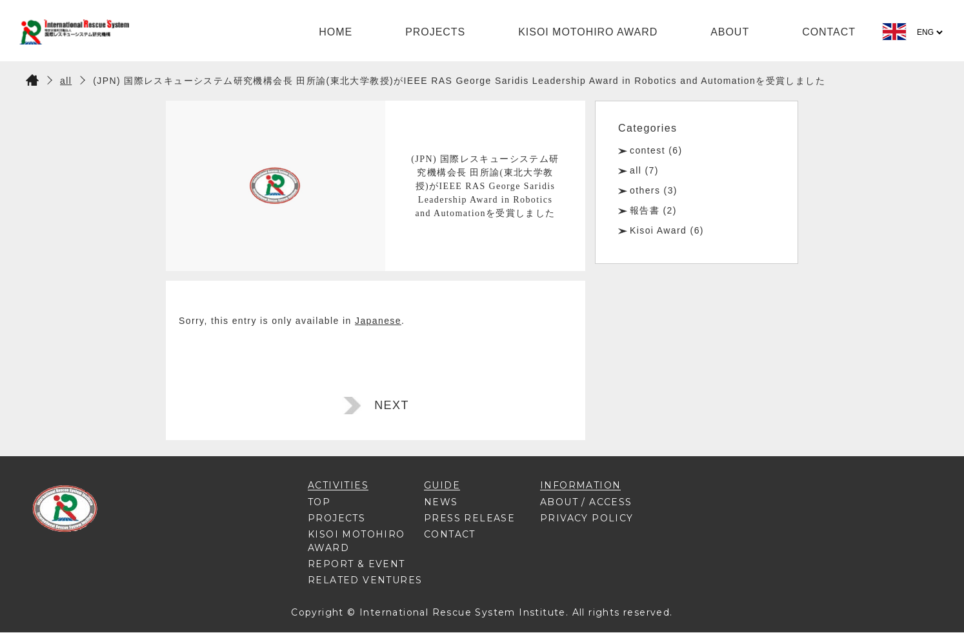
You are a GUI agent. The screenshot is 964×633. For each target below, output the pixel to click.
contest (647, 150)
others (645, 190)
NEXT (391, 405)
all (635, 170)
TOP (319, 502)
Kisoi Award (658, 230)
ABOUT (729, 31)
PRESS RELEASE (469, 518)
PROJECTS (435, 31)
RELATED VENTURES (365, 580)
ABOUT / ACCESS (586, 502)
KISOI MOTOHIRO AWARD (588, 31)
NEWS (441, 502)
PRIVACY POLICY (587, 518)
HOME (335, 31)
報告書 (644, 210)
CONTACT (829, 31)
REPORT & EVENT (356, 564)
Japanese (378, 321)
